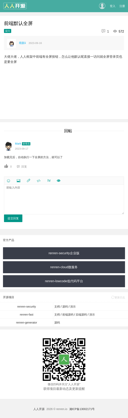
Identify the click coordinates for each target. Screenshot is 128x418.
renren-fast (26, 314)
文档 (57, 306)
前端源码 (68, 314)
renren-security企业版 (64, 253)
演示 (73, 306)
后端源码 (82, 314)
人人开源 (39, 409)
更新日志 (118, 297)
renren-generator (26, 322)
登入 (112, 6)
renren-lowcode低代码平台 (64, 281)
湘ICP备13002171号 (82, 409)
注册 (122, 6)
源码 (65, 306)
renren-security (26, 306)
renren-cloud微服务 (64, 267)
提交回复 (13, 218)
